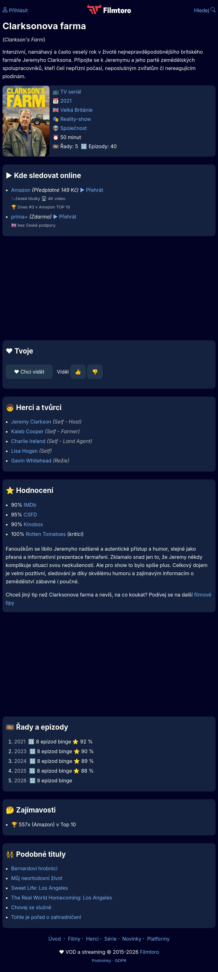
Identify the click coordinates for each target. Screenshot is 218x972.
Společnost (73, 128)
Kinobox (33, 524)
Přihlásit (15, 10)
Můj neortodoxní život (36, 878)
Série (110, 939)
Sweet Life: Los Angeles (39, 888)
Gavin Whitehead (31, 460)
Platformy (158, 939)
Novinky (131, 939)
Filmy (74, 939)
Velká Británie (76, 110)
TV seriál (70, 92)
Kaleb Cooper (27, 431)
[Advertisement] (109, 288)
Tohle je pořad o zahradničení (46, 917)
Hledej (204, 10)
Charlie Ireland (28, 441)
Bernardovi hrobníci (34, 868)
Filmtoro (149, 952)
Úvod (55, 939)
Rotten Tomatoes (46, 534)
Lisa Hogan (24, 451)
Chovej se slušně (31, 907)
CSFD (30, 514)
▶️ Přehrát (91, 190)
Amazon (21, 190)
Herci (92, 939)
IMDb (30, 505)
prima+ (19, 216)
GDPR (120, 960)
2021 (66, 101)
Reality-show (75, 119)
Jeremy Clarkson (31, 421)
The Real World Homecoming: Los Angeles (61, 897)
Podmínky (101, 960)
